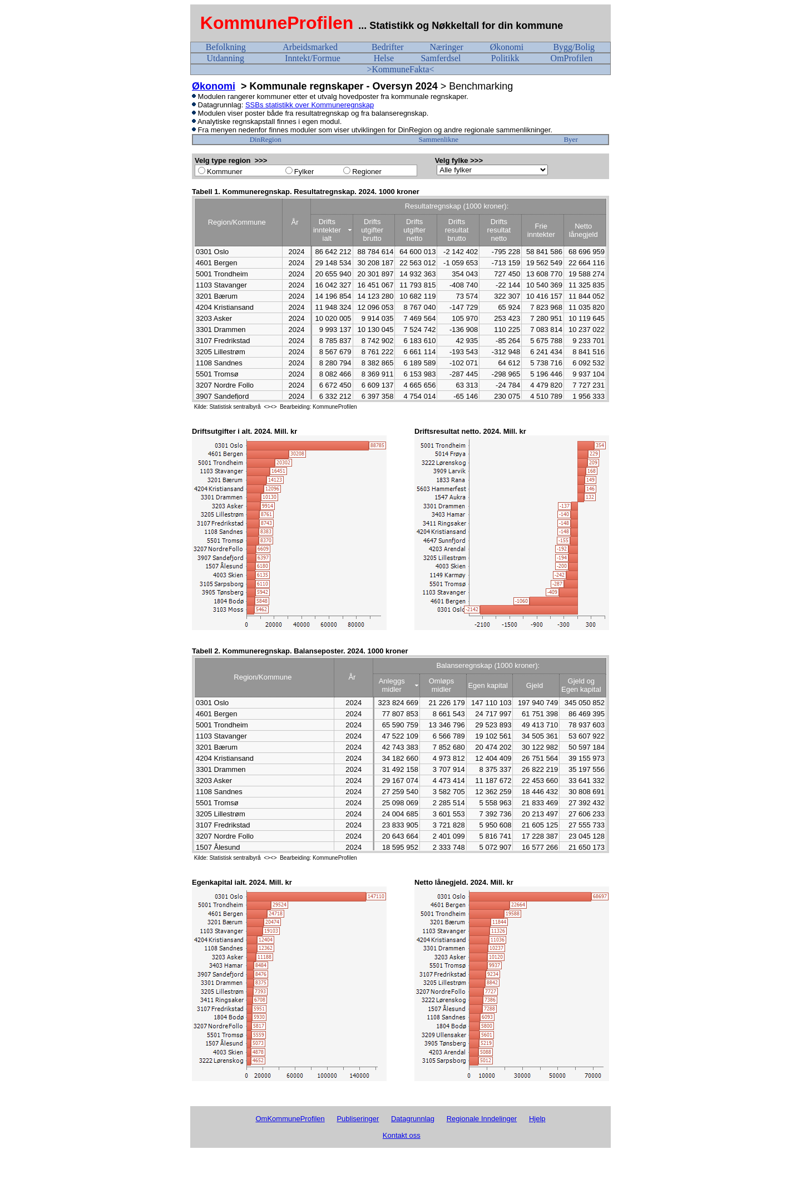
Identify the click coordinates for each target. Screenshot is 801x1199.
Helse (384, 58)
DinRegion (265, 139)
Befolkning (226, 47)
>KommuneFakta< (400, 69)
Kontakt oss (402, 1135)
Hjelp (537, 1118)
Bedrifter (388, 47)
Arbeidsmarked (310, 47)
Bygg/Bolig (574, 47)
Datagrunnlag (412, 1118)
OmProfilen (572, 58)
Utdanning (225, 58)
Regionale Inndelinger (482, 1118)
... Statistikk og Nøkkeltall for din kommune (462, 25)
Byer (570, 139)
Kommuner (225, 171)
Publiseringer (358, 1118)
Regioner (367, 171)
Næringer (446, 47)
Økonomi (506, 47)
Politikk (505, 58)
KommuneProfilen (277, 23)
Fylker (304, 171)
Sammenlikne (439, 139)
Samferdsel (441, 58)
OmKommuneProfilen (289, 1118)
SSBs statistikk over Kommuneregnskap (309, 105)
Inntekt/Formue (312, 58)
